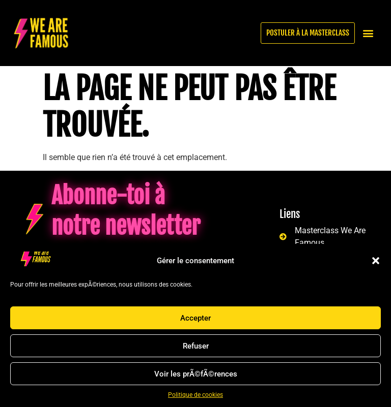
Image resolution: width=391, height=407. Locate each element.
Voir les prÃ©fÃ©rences (195, 374)
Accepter (195, 318)
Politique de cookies (195, 394)
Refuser (196, 346)
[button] (376, 261)
